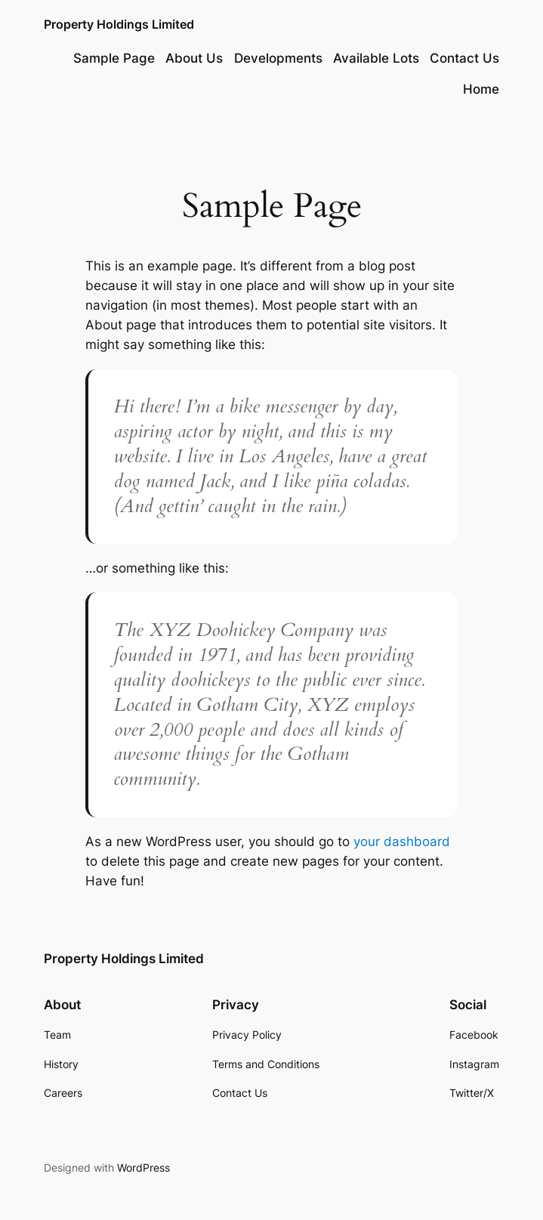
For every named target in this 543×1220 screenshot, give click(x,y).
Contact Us (464, 58)
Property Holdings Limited (119, 24)
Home (481, 89)
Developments (278, 58)
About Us (194, 58)
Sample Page (114, 58)
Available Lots (376, 58)
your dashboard (401, 841)
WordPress (143, 1167)
